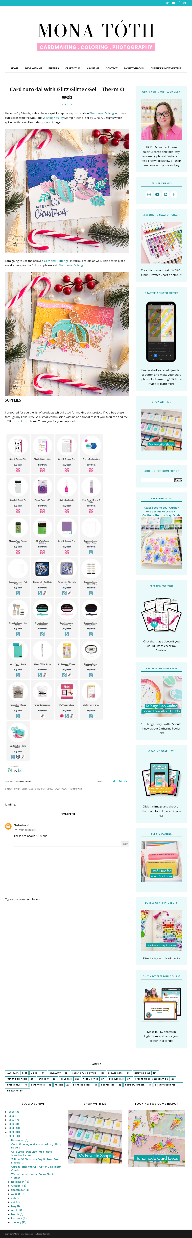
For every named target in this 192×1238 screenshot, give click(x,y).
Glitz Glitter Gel (44, 789)
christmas (27, 789)
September (18, 1190)
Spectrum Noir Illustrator (151, 1079)
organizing (108, 1085)
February (17, 1218)
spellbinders (115, 1073)
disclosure (22, 421)
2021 (12, 1128)
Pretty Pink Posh (16, 1079)
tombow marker (134, 1085)
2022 (12, 1124)
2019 (12, 1136)
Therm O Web (75, 789)
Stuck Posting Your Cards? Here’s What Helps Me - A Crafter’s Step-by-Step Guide (161, 511)
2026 (12, 1111)
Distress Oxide (82, 1085)
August (16, 1194)
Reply (125, 844)
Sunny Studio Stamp (84, 1073)
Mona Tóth (19, 1234)
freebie (59, 1085)
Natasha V (21, 825)
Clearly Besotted (165, 1085)
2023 (12, 1120)
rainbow (44, 1079)
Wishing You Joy (53, 118)
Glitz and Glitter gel (56, 261)
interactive (13, 1085)
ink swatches (14, 1090)
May (14, 1206)
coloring (66, 1079)
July (14, 1198)
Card (17, 789)
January (16, 1222)
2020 (12, 1132)
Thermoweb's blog (101, 113)
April (14, 1210)
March (15, 1214)
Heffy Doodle (142, 1073)
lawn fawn (60, 789)
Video (34, 1073)
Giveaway (55, 1073)
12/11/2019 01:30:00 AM (25, 830)
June (14, 1202)
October (16, 1185)
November (17, 1181)
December (17, 1140)
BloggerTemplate (43, 1234)
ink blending (116, 1079)
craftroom (38, 1085)
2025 (12, 1116)
